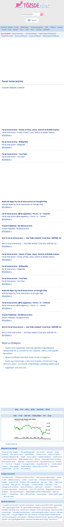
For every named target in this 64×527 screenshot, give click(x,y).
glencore (44, 482)
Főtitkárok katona (14, 480)
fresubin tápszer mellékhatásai (49, 515)
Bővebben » (7, 135)
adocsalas (48, 485)
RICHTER (40, 409)
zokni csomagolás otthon (40, 512)
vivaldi (24, 480)
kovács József (13, 482)
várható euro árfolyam (28, 510)
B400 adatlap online (26, 459)
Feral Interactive (7, 477)
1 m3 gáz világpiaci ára (19, 515)
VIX (44, 416)
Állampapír (25, 27)
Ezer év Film (41, 452)
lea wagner (26, 485)
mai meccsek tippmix (9, 517)
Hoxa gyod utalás (28, 464)
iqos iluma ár (32, 515)
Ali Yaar (37, 459)
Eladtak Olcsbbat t (45, 457)
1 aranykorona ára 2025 (10, 505)
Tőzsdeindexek (31, 33)
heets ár (53, 512)
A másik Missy (13, 494)
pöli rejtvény (22, 517)
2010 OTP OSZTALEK (37, 489)
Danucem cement (32, 462)
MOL (27, 409)
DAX (15, 416)
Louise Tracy (33, 480)
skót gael (50, 452)
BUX (32, 29)
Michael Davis (30, 494)
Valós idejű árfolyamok (47, 33)
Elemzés (47, 29)
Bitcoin (15, 29)
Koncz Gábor (31, 457)
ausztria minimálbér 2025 (44, 505)
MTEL (33, 409)
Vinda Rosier (23, 489)
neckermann (57, 457)
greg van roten (9, 496)
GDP (46, 27)
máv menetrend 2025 (49, 507)
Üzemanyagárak (37, 27)
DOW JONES (36, 416)
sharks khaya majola (56, 494)
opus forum (53, 519)
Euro (22, 29)
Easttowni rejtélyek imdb (10, 457)
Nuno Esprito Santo (10, 459)
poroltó (16, 469)
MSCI (22, 494)
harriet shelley (26, 466)
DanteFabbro (29, 454)
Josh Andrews (41, 494)
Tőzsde (38, 29)
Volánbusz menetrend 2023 (48, 480)
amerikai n (48, 487)
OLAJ (49, 416)
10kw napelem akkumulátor (45, 477)
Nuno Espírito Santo (8, 462)
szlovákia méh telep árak (10, 510)
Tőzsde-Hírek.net (11, 444)
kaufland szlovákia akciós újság (37, 519)
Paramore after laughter (10, 452)
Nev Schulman (25, 469)
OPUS (47, 409)
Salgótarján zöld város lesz (15, 367)
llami (51, 482)
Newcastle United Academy (51, 459)
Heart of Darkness (26, 487)
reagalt (4, 482)
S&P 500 (27, 416)
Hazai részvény (17, 33)
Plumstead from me (47, 462)
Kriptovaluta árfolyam (51, 36)
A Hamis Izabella (37, 485)
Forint (4, 29)
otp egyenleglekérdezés (16, 519)
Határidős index (7, 36)
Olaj (9, 29)
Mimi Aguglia (14, 466)
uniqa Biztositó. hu (43, 464)
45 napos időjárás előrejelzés (31, 507)
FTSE (20, 416)
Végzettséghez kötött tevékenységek (38, 492)
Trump (16, 27)
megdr (23, 457)
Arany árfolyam (35, 36)
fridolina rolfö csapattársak (29, 482)
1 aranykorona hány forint (21, 512)
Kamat (60, 27)
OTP (27, 29)
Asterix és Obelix (54, 454)
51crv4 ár (9, 464)
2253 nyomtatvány (43, 510)
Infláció (53, 27)
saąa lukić (21, 462)
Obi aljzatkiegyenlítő (27, 452)
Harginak (17, 464)
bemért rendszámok (27, 505)
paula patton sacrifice (40, 466)
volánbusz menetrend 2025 (24, 477)
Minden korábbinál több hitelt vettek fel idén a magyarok (27, 357)
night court (38, 487)
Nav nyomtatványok (17, 492)
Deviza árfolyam (21, 36)
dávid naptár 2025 (13, 507)
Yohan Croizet (41, 454)
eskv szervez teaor (16, 454)
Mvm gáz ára (15, 485)
